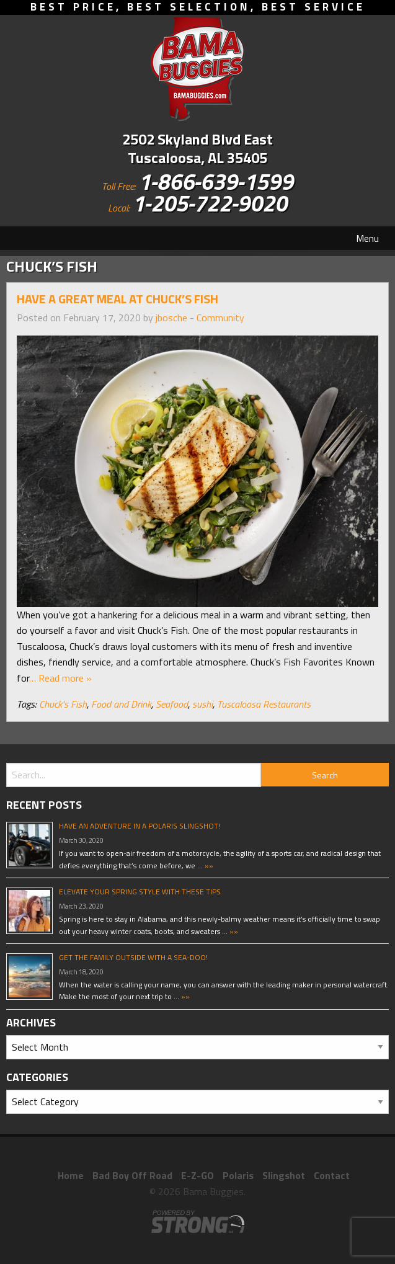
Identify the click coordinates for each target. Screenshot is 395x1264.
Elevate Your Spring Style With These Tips (140, 891)
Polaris (238, 1175)
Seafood (172, 704)
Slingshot (283, 1175)
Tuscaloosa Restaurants (264, 704)
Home (71, 1175)
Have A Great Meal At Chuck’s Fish (117, 298)
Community (220, 317)
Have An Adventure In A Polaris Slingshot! (139, 826)
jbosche (171, 317)
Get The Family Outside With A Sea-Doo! (133, 957)
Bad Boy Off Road (132, 1175)
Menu (367, 238)
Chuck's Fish (63, 704)
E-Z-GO (197, 1175)
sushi (202, 704)
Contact (332, 1175)
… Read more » (60, 677)
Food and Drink (121, 704)
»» (208, 865)
